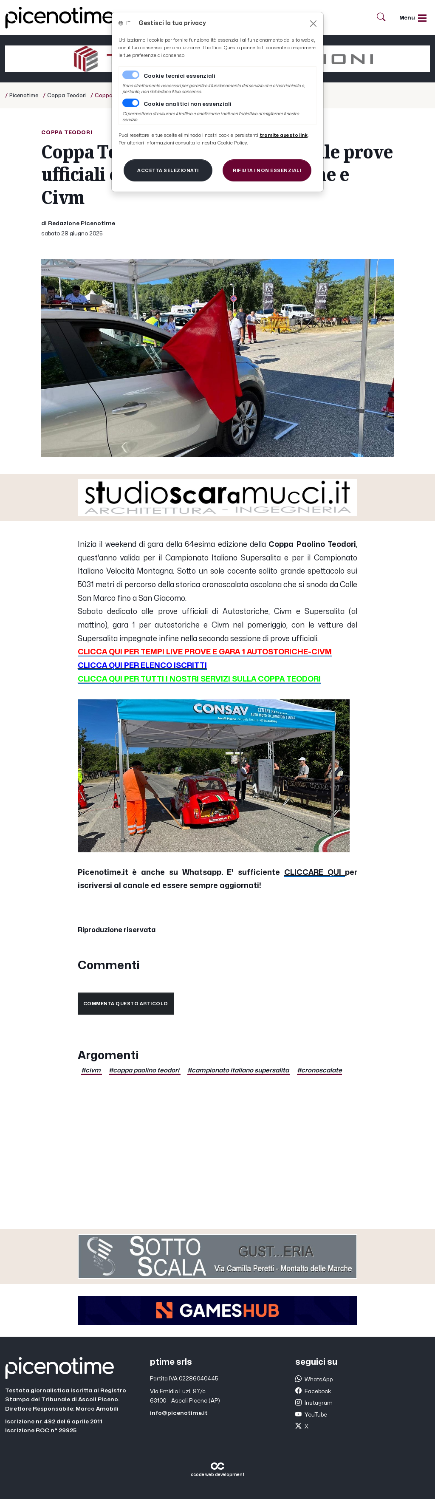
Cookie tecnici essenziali (179, 76)
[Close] (313, 23)
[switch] (130, 103)
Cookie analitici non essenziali (188, 104)
